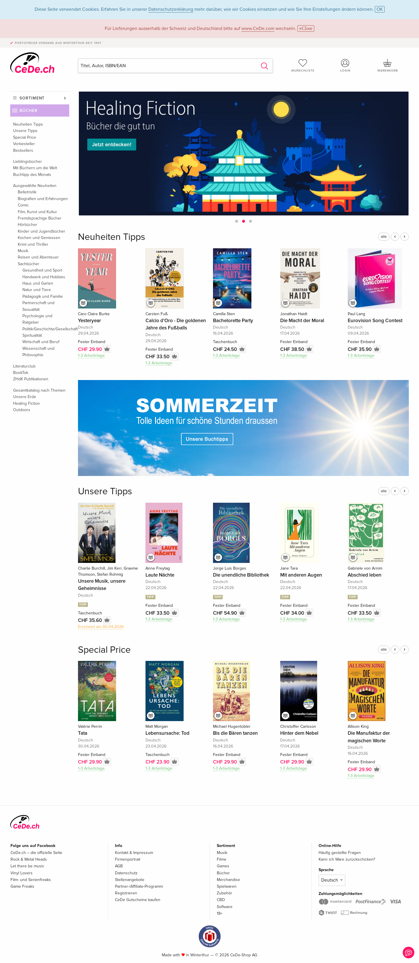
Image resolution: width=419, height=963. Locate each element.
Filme (221, 859)
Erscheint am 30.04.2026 (101, 626)
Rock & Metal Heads (28, 859)
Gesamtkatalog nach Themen (39, 390)
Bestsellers (23, 150)
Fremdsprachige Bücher (39, 218)
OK (380, 9)
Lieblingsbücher (27, 161)
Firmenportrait (127, 859)
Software (224, 906)
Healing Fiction (26, 403)
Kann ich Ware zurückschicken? (347, 859)
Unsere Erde (24, 396)
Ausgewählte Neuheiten (34, 185)
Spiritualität (32, 335)
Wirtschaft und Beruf (40, 341)
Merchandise (228, 879)
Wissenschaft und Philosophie (38, 351)
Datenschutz (126, 873)
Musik (23, 250)
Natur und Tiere (36, 289)
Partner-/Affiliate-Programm (139, 886)
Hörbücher (27, 224)
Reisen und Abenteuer (38, 257)
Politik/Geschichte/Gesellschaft (45, 329)
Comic (23, 205)
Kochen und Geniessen (39, 237)
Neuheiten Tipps (28, 124)
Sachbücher (28, 263)
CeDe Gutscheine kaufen (137, 899)
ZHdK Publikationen (30, 379)
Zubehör (224, 893)
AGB (119, 866)
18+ (220, 913)
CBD (221, 899)
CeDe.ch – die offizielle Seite (36, 852)
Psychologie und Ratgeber (37, 319)
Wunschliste (303, 65)
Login (345, 65)
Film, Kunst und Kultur (37, 211)
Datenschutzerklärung (170, 9)
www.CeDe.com (258, 28)
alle (384, 236)
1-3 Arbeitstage (91, 355)
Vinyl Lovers (21, 873)
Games (223, 866)
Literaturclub (24, 366)
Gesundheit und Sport (42, 270)
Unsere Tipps (25, 130)
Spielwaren (227, 886)
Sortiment (32, 98)
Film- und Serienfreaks (30, 879)
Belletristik (27, 192)
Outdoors (21, 409)
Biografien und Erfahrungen (43, 198)
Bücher (28, 110)
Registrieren (126, 893)
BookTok (20, 372)
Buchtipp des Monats (32, 174)
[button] (236, 221)
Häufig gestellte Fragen (340, 852)
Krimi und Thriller (33, 244)
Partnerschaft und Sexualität (38, 306)
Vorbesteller (24, 143)
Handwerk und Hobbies (43, 276)
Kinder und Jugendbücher (41, 231)
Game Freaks (22, 886)
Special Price (24, 137)
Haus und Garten (37, 283)
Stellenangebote (129, 879)
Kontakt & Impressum (134, 852)
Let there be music (27, 866)
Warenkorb (387, 65)
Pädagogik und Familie (42, 296)
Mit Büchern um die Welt (35, 167)
